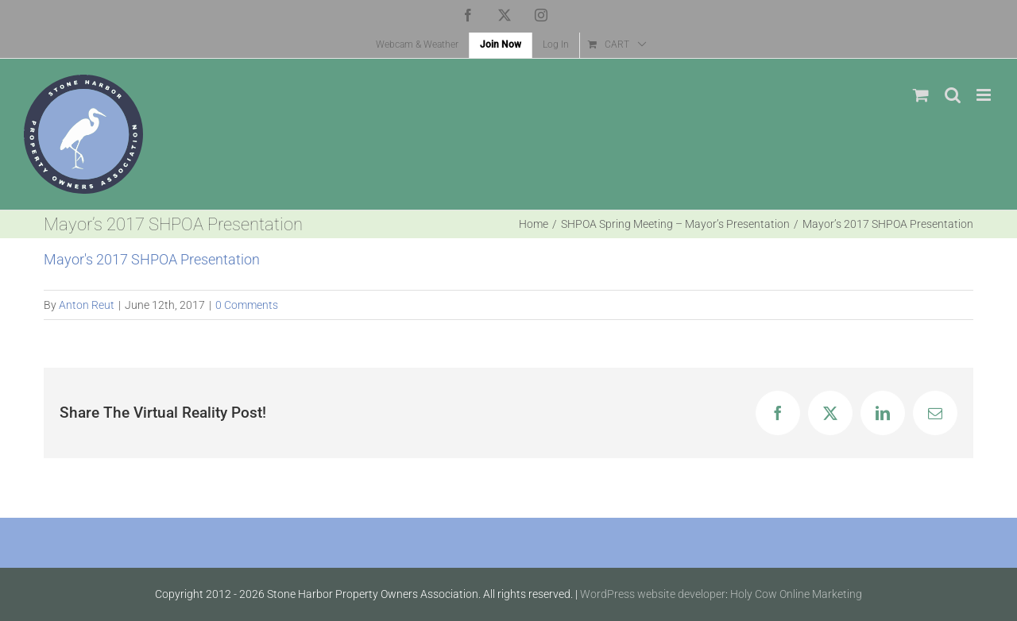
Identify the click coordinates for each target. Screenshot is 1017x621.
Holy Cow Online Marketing (796, 594)
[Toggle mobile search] (953, 95)
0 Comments (246, 305)
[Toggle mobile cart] (921, 95)
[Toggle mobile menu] (984, 95)
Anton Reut (86, 305)
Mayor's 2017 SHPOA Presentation (152, 259)
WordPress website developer (652, 594)
